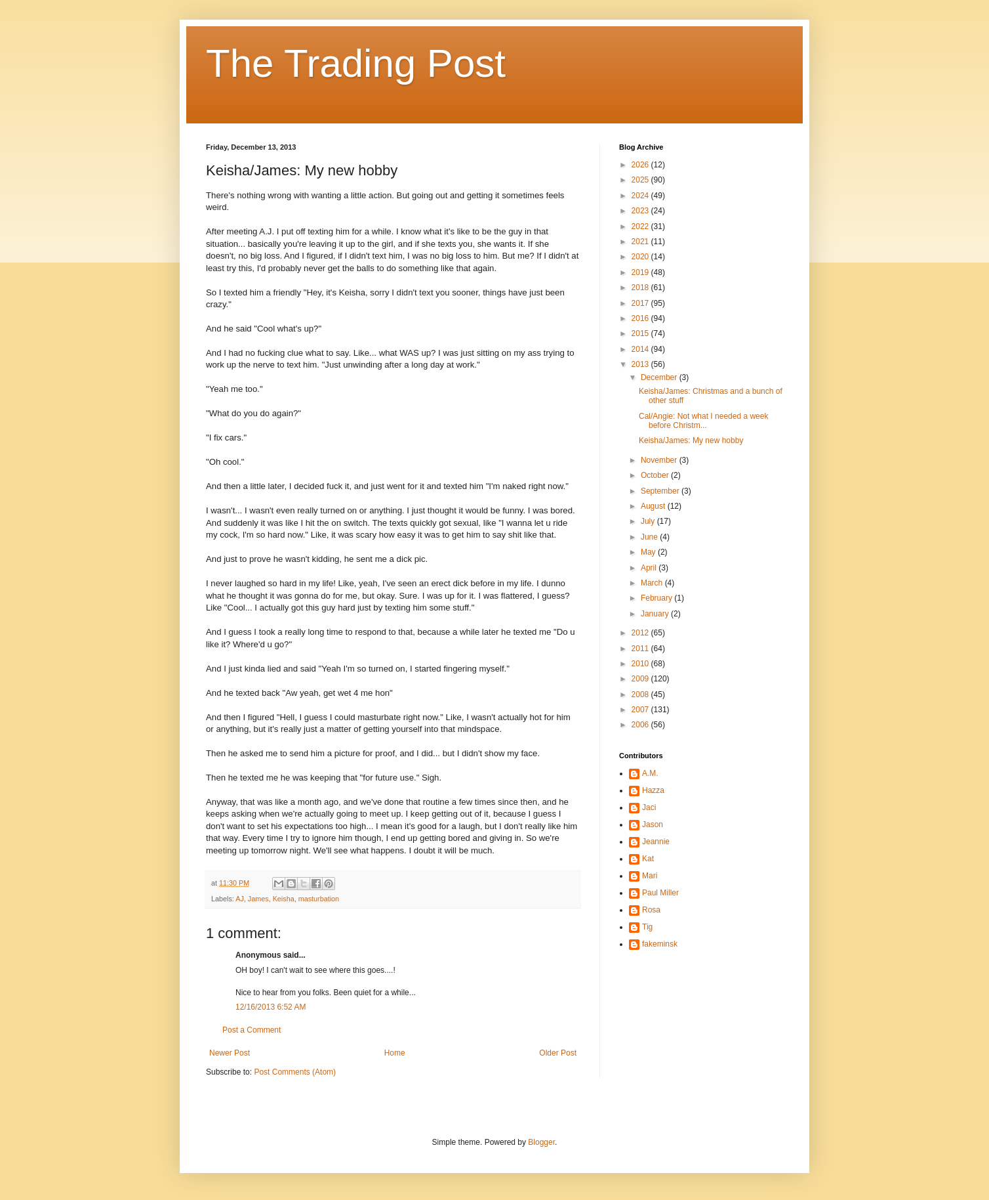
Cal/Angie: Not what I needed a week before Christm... (703, 421)
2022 (641, 226)
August (654, 506)
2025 (641, 179)
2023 (641, 210)
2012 (641, 632)
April (649, 567)
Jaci (649, 807)
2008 (641, 694)
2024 (641, 195)
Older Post (557, 1053)
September (661, 491)
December (660, 377)
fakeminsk (659, 944)
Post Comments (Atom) (295, 1072)
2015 (641, 333)
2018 (641, 287)
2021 (641, 241)
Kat (648, 858)
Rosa (651, 909)
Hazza (653, 790)
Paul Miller (660, 892)
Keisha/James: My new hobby (691, 440)
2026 (641, 164)
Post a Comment (251, 1030)
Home (394, 1053)
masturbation (318, 899)
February (657, 598)
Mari (649, 875)
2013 (641, 364)
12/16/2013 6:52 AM (270, 1007)
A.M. (650, 773)
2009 (641, 678)
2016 (641, 318)
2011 (641, 648)
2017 (641, 303)
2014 (641, 349)
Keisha (283, 899)
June (650, 537)
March (653, 583)
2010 (641, 663)
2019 (641, 272)
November (660, 460)
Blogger (541, 1142)
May (649, 552)
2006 (641, 724)
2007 (641, 709)
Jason (652, 824)
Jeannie (656, 841)
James (258, 899)
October (656, 475)
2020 (641, 256)
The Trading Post (356, 63)
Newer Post (229, 1053)
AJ (239, 899)
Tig (647, 927)
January (656, 613)
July (649, 521)
